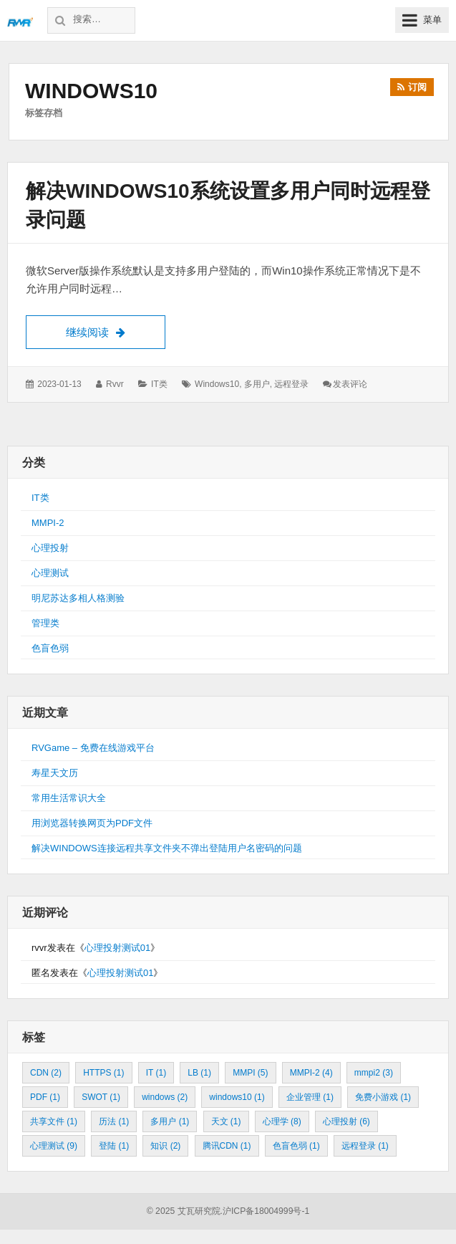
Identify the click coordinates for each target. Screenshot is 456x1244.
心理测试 (50, 573)
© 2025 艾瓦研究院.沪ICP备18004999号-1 (228, 1211)
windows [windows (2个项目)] (165, 1097)
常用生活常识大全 (68, 798)
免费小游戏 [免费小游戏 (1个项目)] (383, 1097)
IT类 (159, 384)
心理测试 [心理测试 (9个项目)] (53, 1146)
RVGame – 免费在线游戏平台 (93, 747)
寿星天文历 (54, 772)
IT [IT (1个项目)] (156, 1073)
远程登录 (291, 384)
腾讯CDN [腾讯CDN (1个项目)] (227, 1146)
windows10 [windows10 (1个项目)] (236, 1097)
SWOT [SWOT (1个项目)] (101, 1097)
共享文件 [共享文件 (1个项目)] (53, 1121)
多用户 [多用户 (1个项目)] (169, 1121)
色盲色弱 (50, 648)
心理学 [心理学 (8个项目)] (282, 1121)
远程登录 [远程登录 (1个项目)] (365, 1146)
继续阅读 (115, 330)
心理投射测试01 (117, 947)
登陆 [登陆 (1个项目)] (114, 1146)
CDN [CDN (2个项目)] (46, 1073)
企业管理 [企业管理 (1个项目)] (310, 1097)
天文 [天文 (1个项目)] (226, 1121)
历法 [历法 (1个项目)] (114, 1121)
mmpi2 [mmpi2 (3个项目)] (373, 1073)
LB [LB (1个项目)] (199, 1073)
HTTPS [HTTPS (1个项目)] (103, 1073)
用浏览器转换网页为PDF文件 (91, 823)
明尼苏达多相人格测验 (78, 598)
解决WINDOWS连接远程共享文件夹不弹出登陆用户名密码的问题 (166, 848)
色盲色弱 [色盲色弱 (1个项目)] (296, 1146)
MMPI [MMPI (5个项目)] (250, 1073)
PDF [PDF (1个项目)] (45, 1097)
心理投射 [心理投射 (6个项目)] (346, 1121)
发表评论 (350, 384)
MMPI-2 (47, 522)
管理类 (45, 623)
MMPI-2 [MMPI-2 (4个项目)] (311, 1073)
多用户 (257, 384)
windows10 (217, 384)
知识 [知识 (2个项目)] (165, 1146)
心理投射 (50, 547)
